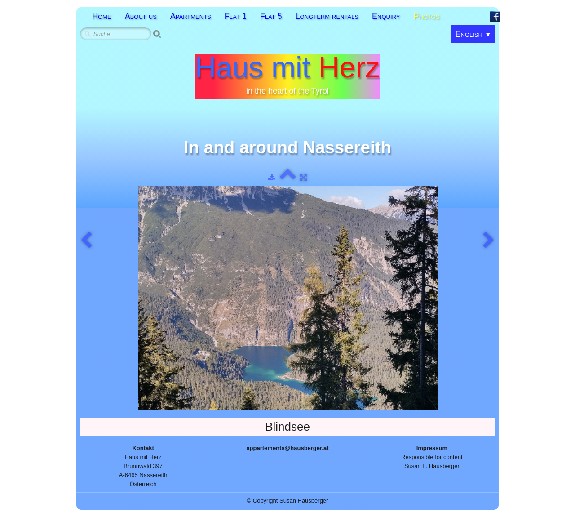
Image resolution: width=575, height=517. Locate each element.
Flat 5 (271, 16)
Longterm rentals (327, 16)
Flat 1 (236, 16)
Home (101, 16)
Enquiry (386, 16)
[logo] (287, 76)
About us (141, 16)
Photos (426, 16)
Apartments (190, 16)
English (473, 34)
